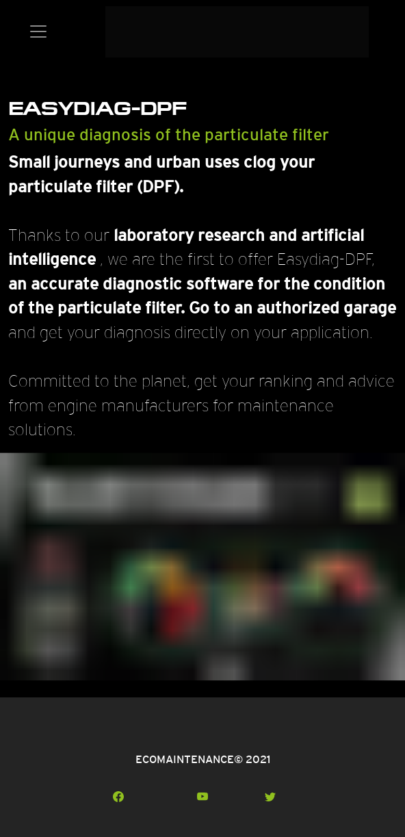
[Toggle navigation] (38, 31)
